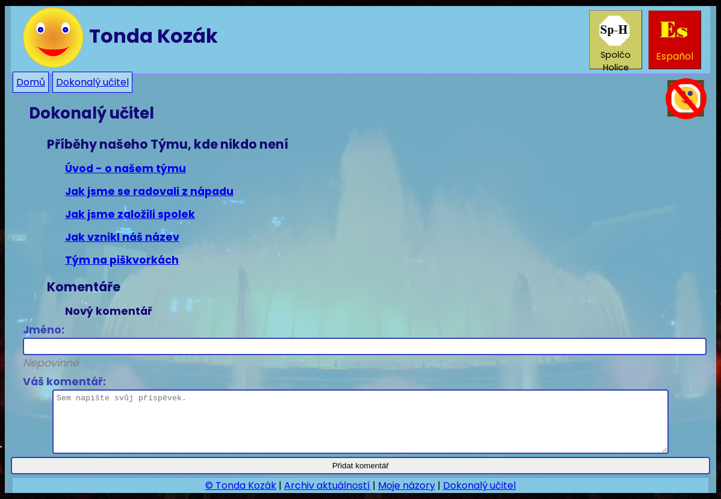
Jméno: (360, 346)
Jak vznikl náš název (122, 237)
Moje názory (406, 485)
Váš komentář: (346, 414)
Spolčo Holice (615, 42)
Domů (30, 82)
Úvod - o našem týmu (125, 168)
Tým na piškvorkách (122, 260)
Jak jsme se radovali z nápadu (149, 191)
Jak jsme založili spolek (130, 214)
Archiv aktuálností (327, 485)
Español (674, 39)
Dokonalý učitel (92, 82)
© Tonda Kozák (240, 485)
